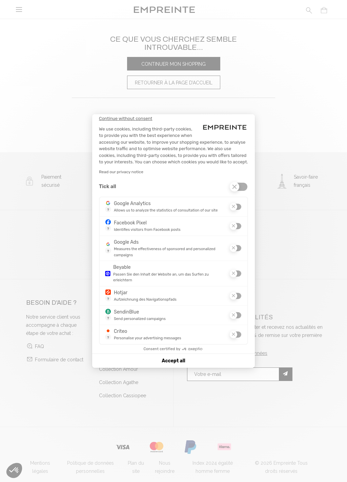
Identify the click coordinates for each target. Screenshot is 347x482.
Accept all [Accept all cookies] (173, 361)
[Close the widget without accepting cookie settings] (126, 118)
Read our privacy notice (121, 171)
